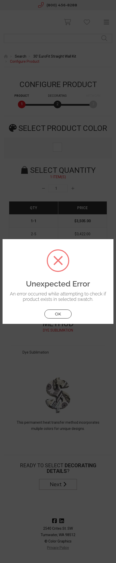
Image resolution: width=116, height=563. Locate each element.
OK (58, 314)
